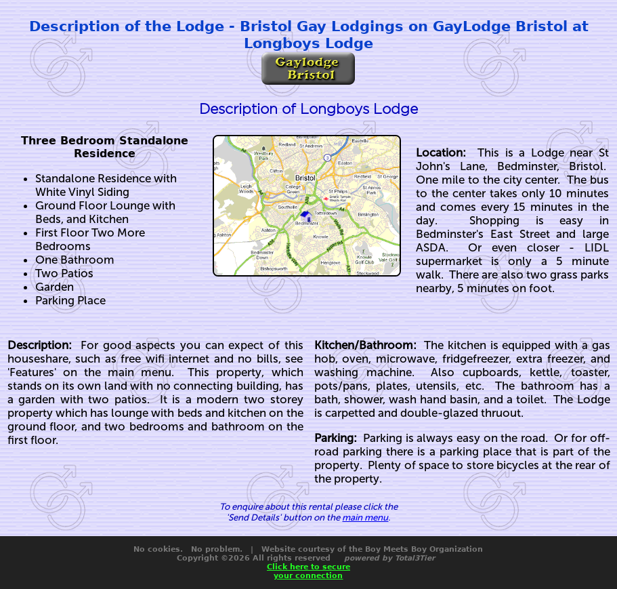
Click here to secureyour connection (308, 571)
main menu (365, 517)
